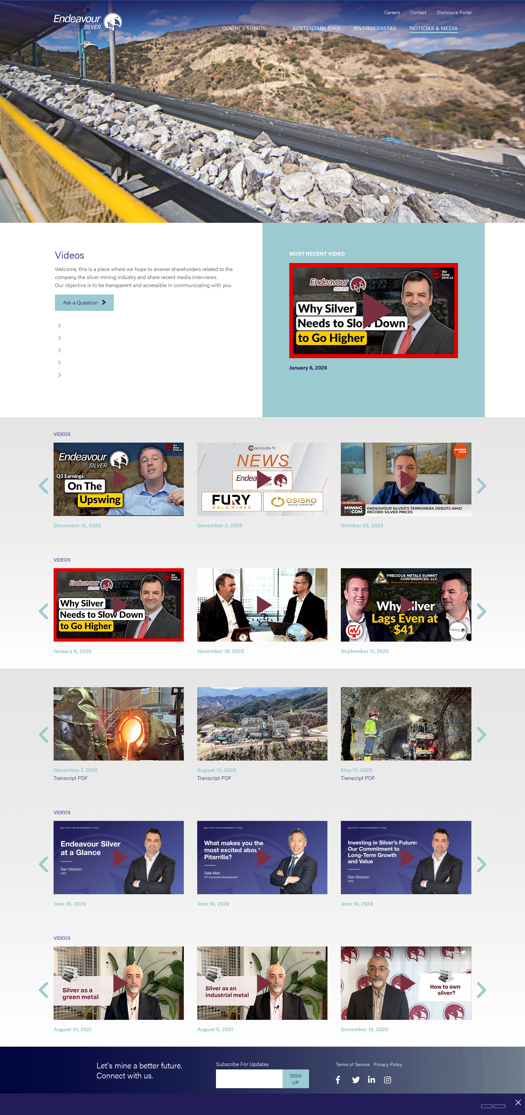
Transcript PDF (71, 778)
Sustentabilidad (317, 28)
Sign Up (296, 1079)
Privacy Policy (388, 1064)
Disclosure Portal (454, 12)
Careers (392, 12)
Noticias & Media (434, 28)
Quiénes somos (244, 28)
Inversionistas (375, 28)
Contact (418, 12)
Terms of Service (353, 1064)
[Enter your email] (249, 1078)
